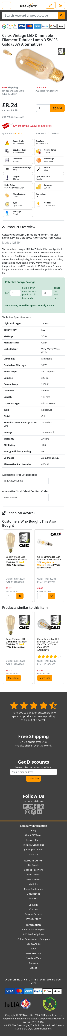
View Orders (33, 874)
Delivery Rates (33, 840)
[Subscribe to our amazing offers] (33, 772)
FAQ (33, 948)
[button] (62, 566)
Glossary (33, 963)
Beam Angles (33, 943)
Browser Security (33, 914)
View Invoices (33, 879)
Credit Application (33, 889)
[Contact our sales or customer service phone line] (50, 5)
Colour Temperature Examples (34, 939)
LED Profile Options (33, 934)
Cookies (33, 909)
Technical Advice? (18, 513)
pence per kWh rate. (57, 293)
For (7, 292)
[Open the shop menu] (6, 5)
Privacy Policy (33, 918)
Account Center (33, 860)
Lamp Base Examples (33, 929)
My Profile (33, 865)
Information (33, 925)
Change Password (33, 869)
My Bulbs (33, 884)
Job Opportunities (33, 849)
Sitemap (33, 854)
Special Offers (33, 958)
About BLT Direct (33, 835)
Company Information (33, 825)
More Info (13, 678)
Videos (33, 967)
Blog (33, 830)
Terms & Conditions (33, 844)
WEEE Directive (33, 953)
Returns (33, 898)
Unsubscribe (33, 893)
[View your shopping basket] (60, 5)
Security (33, 904)
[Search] (61, 15)
